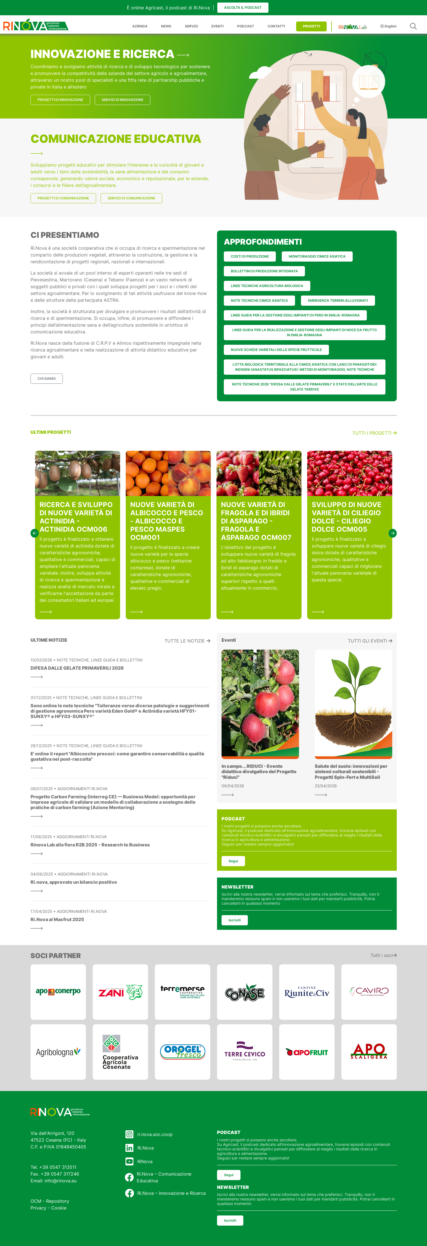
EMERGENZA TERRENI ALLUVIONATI (338, 300)
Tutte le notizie (187, 641)
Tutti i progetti (374, 433)
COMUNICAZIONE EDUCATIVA (116, 143)
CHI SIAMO (47, 378)
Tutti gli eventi (370, 641)
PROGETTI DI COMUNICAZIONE (63, 198)
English (388, 26)
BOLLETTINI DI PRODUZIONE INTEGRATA (264, 271)
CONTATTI (276, 26)
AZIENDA (140, 26)
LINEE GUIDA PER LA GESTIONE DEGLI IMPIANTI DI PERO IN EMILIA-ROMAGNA (295, 315)
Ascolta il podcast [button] (243, 7)
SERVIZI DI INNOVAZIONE (122, 100)
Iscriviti (235, 920)
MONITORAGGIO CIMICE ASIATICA (317, 256)
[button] (35, 533)
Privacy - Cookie (48, 1208)
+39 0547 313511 (57, 1167)
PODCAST (245, 26)
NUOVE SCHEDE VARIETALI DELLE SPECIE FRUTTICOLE (276, 350)
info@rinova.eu (61, 1181)
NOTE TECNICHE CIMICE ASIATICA (259, 300)
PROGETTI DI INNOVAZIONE (60, 100)
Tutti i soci (383, 955)
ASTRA (111, 300)
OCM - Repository (50, 1201)
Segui (233, 861)
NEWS (166, 26)
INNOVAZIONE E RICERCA (110, 54)
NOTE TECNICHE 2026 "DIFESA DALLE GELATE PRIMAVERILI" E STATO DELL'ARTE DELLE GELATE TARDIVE (304, 386)
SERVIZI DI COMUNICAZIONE (131, 198)
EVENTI (217, 26)
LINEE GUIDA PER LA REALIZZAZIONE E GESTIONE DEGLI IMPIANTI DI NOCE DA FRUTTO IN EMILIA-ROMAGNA (304, 332)
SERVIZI (191, 26)
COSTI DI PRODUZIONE (250, 256)
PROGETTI (311, 26)
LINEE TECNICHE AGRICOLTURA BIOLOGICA (267, 286)
